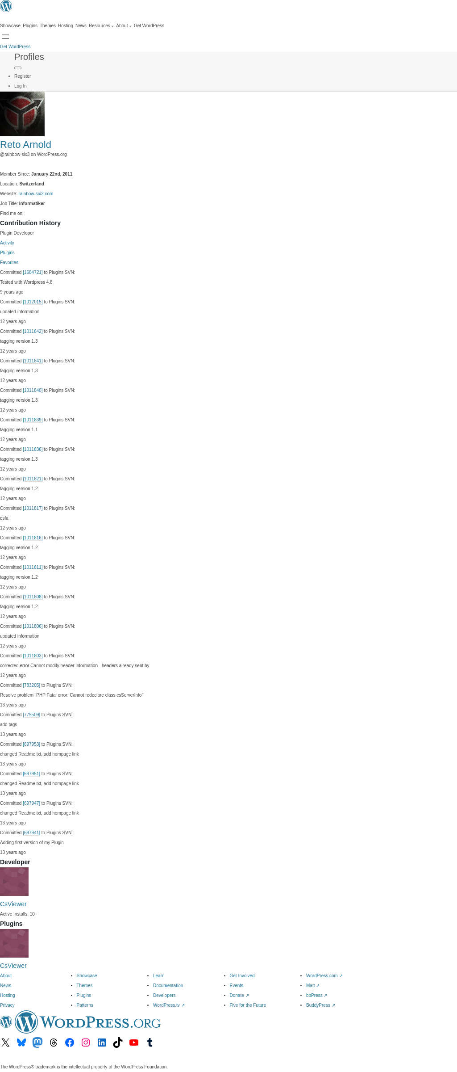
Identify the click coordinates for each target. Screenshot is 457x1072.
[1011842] (33, 331)
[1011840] (33, 390)
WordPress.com (324, 975)
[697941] (31, 832)
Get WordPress (15, 46)
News (5, 985)
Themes (85, 985)
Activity (7, 242)
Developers (164, 995)
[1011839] (33, 419)
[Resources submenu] (101, 26)
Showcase (87, 975)
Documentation (168, 985)
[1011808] (33, 596)
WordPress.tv (169, 1005)
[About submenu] (124, 26)
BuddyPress (320, 1005)
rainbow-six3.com (36, 193)
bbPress (316, 995)
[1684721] (33, 272)
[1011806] (33, 626)
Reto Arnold (25, 144)
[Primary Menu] (17, 68)
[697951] (31, 773)
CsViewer (13, 904)
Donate (239, 995)
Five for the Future (248, 1005)
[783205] (31, 685)
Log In (20, 86)
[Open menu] (5, 36)
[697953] (31, 744)
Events (237, 985)
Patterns (85, 1005)
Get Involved (242, 975)
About (6, 975)
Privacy (7, 1005)
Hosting (7, 995)
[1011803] (33, 655)
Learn (159, 975)
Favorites (9, 262)
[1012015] (33, 301)
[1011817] (33, 508)
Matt (313, 985)
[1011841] (33, 360)
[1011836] (33, 449)
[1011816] (33, 537)
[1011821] (33, 478)
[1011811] (33, 567)
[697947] (31, 803)
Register (22, 76)
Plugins (7, 252)
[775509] (31, 714)
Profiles (29, 57)
